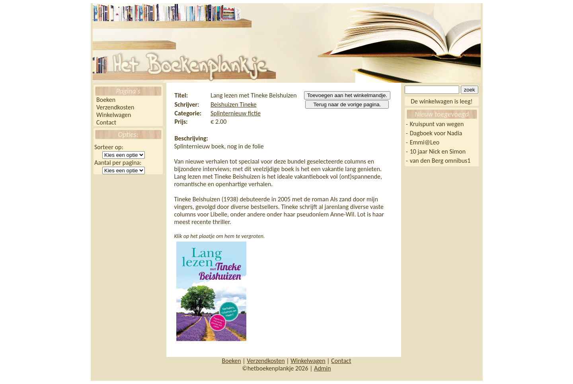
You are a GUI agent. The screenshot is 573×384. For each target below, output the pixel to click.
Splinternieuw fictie (235, 113)
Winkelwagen (113, 115)
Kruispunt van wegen (437, 124)
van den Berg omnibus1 (440, 160)
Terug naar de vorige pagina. (347, 104)
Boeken (105, 99)
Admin (322, 368)
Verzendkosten (115, 107)
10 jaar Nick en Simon (438, 151)
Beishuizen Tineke (233, 104)
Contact (106, 122)
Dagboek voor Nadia (436, 133)
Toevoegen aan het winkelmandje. (347, 95)
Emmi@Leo (424, 142)
